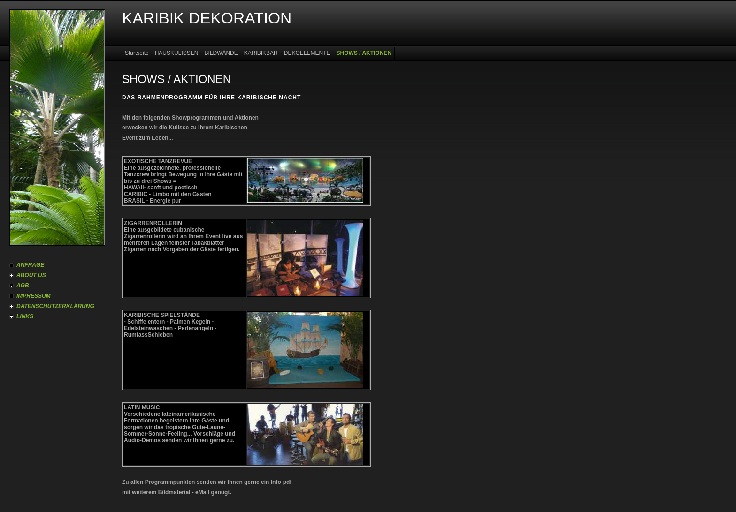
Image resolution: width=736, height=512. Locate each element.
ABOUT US (31, 275)
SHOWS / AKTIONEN (363, 53)
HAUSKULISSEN (177, 53)
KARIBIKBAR (261, 53)
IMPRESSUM (33, 296)
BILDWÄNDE (221, 53)
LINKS (24, 316)
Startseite (137, 53)
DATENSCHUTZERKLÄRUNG (55, 306)
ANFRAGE (30, 265)
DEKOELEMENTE (307, 53)
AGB (22, 285)
